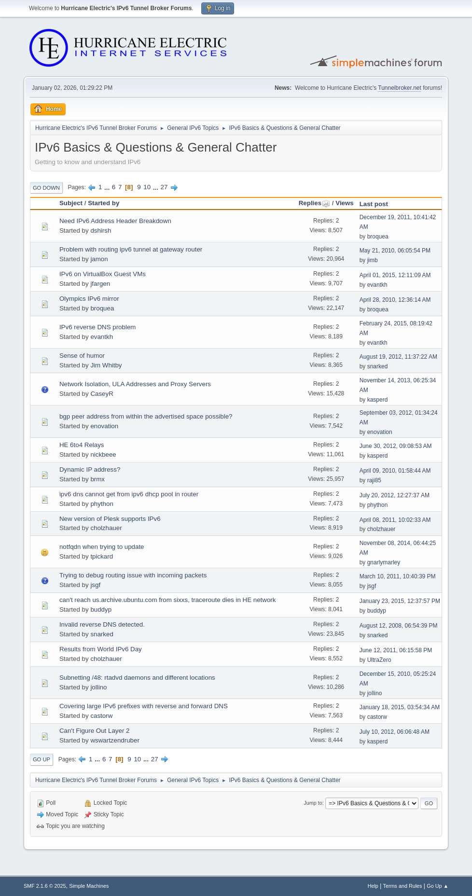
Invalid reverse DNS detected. (102, 624)
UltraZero (379, 660)
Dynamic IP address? (89, 469)
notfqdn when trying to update (101, 546)
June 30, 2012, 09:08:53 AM (396, 446)
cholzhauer (106, 528)
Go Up (41, 759)
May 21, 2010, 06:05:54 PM (395, 250)
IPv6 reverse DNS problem (97, 327)
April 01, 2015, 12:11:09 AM (395, 275)
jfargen (100, 283)
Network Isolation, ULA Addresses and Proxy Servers (135, 384)
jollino (98, 687)
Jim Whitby (106, 365)
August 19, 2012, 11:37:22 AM (398, 356)
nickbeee (103, 454)
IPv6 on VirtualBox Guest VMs (102, 274)
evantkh (377, 284)
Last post (374, 204)
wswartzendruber (114, 740)
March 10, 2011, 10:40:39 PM (398, 576)
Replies (314, 203)
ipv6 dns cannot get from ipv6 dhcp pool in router (128, 494)
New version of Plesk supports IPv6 (110, 518)
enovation (104, 426)
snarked (377, 366)
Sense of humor (82, 355)
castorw (101, 715)
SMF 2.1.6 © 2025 (45, 886)
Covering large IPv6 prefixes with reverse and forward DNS (143, 706)
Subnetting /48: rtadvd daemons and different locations (137, 677)
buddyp (100, 609)
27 (164, 187)
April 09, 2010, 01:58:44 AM (395, 470)
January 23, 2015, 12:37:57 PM (400, 601)
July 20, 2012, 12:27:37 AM (395, 495)
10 (147, 187)
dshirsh (100, 230)
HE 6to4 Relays (81, 444)
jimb (372, 260)
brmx (97, 479)
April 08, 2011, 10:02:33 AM (395, 520)
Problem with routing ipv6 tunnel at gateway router (130, 249)
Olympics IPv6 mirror (89, 298)
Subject (71, 203)
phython (101, 503)
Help (373, 886)
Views (344, 203)
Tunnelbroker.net (399, 87)
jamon (99, 259)
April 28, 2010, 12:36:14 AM (395, 299)
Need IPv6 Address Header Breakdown (115, 220)
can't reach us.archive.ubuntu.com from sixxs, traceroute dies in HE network (167, 599)
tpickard (101, 556)
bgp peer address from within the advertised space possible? (146, 416)
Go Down (46, 188)
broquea (378, 236)
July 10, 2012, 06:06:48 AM (395, 731)
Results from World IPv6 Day (100, 649)
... (107, 187)
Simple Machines (89, 886)
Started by (103, 203)
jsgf (95, 584)
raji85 (374, 480)
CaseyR (101, 393)
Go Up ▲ (437, 886)
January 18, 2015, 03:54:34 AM (400, 707)
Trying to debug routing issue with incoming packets (133, 575)
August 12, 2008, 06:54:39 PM (399, 625)
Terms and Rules (402, 886)
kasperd (377, 399)
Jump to (313, 803)
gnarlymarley (384, 562)
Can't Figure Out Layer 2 (94, 730)
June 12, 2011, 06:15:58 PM (396, 650)
